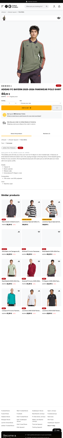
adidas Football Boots (7, 425)
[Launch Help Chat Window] (56, 430)
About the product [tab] (16, 133)
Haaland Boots (5, 416)
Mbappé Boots (5, 419)
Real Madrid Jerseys (38, 413)
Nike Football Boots (22, 410)
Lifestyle (3, 12)
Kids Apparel (20, 427)
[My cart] (59, 6)
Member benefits (31, 1)
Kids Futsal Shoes (22, 424)
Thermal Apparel (37, 424)
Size (21, 100)
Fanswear (9, 143)
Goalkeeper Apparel (53, 422)
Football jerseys (52, 413)
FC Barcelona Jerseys (38, 416)
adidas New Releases (9, 148)
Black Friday (51, 425)
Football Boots (5, 410)
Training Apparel (37, 427)
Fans (2, 143)
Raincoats (50, 416)
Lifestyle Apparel (12, 12)
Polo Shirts (21, 12)
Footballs (19, 413)
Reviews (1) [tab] (46, 133)
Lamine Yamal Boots (7, 422)
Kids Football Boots (22, 416)
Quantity (3, 100)
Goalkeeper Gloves (37, 410)
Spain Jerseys (52, 410)
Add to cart (26, 108)
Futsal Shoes (5, 413)
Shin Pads (50, 419)
